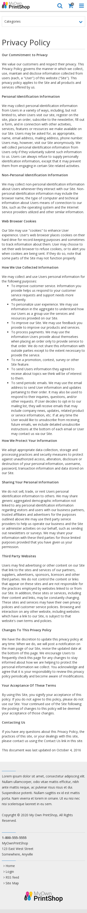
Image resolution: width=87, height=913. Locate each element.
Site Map (12, 883)
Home (10, 866)
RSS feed (12, 877)
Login (10, 871)
